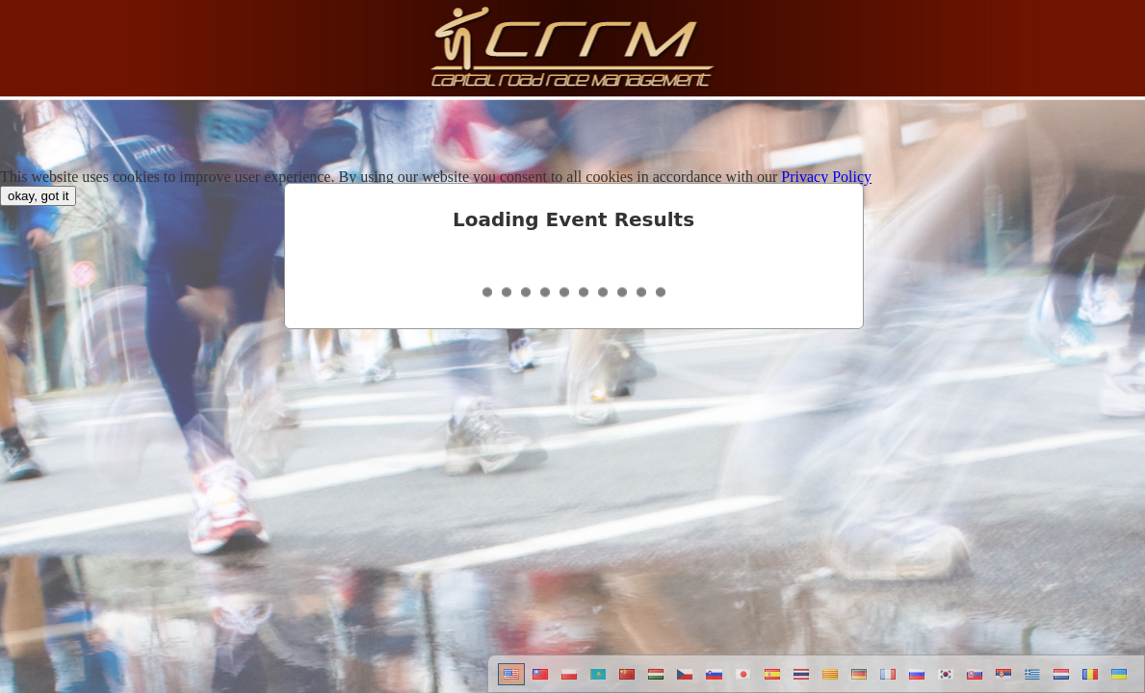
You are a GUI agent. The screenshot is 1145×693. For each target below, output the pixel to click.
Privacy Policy (826, 176)
